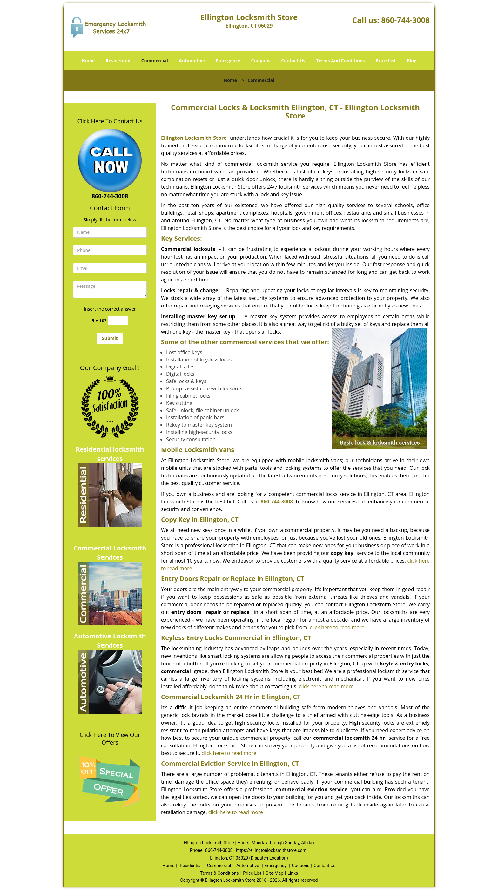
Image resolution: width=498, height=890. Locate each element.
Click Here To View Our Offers (110, 738)
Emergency (228, 60)
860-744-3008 (405, 20)
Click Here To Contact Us (109, 121)
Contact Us (293, 60)
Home (88, 60)
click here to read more (337, 627)
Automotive (192, 60)
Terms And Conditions (340, 60)
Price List (386, 60)
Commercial (154, 60)
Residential (118, 60)
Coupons (260, 60)
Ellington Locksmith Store (194, 137)
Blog (411, 60)
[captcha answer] (118, 320)
